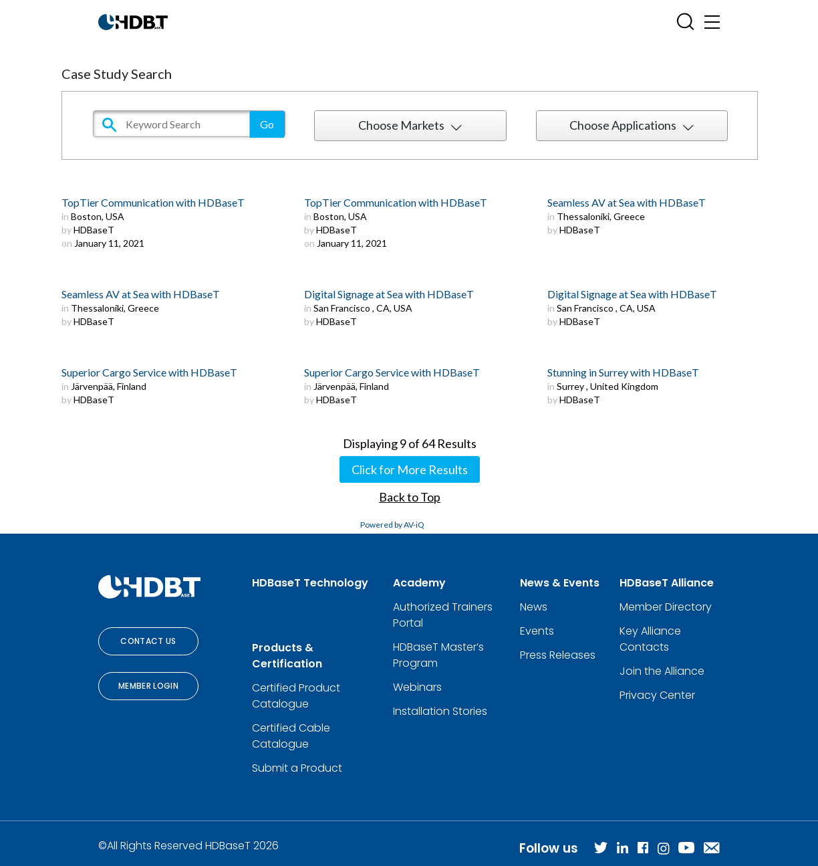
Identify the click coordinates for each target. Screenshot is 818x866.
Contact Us (148, 641)
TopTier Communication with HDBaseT (153, 202)
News (533, 607)
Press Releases (557, 655)
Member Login (148, 685)
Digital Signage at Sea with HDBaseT (389, 294)
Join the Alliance (662, 671)
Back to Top (409, 497)
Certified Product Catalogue (296, 696)
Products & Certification (287, 655)
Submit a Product (297, 768)
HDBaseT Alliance (667, 582)
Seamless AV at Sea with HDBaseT (626, 202)
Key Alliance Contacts (650, 639)
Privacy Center (657, 695)
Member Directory (666, 607)
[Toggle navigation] (712, 21)
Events (537, 631)
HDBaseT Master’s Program (438, 655)
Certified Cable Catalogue (291, 736)
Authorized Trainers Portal (443, 615)
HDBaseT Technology (310, 582)
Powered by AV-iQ (392, 525)
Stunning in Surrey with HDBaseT (623, 372)
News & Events (559, 582)
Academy (419, 582)
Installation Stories (440, 711)
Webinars (417, 687)
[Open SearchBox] (685, 21)
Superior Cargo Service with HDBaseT (149, 372)
